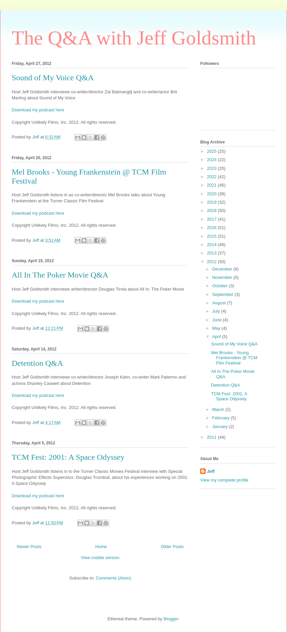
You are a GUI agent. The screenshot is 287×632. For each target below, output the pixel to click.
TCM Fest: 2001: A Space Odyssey (68, 457)
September (223, 294)
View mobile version (100, 557)
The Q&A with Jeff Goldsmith (134, 38)
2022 (212, 176)
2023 (212, 168)
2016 (212, 227)
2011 (212, 437)
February (221, 417)
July (216, 311)
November (223, 277)
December (223, 269)
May (217, 328)
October (220, 285)
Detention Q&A (37, 363)
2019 (212, 202)
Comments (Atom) (113, 578)
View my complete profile (224, 480)
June (217, 319)
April (217, 336)
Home (101, 546)
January (220, 426)
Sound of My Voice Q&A (53, 77)
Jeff (211, 471)
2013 (212, 252)
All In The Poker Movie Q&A (60, 275)
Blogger (171, 618)
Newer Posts (29, 546)
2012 (212, 261)
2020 (212, 193)
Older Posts (172, 546)
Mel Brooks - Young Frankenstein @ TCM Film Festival (234, 357)
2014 (212, 244)
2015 (212, 236)
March (219, 409)
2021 (212, 185)
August (219, 302)
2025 (212, 151)
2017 (212, 219)
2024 (212, 159)
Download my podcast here (38, 109)
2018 (212, 210)
